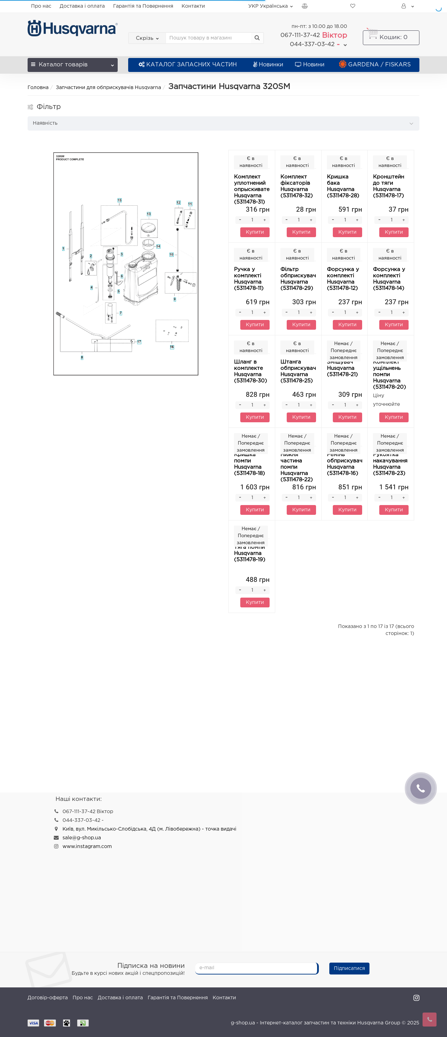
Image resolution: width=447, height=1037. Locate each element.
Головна (38, 88)
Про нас (41, 6)
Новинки (268, 64)
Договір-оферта (48, 998)
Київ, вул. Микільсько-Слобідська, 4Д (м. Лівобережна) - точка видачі (149, 829)
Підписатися (349, 968)
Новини (309, 64)
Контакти (193, 6)
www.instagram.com (87, 847)
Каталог (72, 62)
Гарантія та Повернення (143, 6)
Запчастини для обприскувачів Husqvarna (108, 88)
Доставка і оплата (82, 6)
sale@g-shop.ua (82, 838)
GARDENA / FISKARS (375, 64)
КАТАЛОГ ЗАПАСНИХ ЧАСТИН (188, 64)
